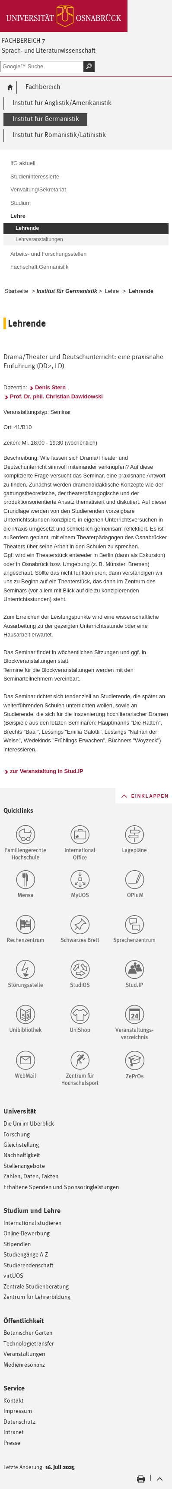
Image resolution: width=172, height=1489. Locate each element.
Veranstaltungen (24, 1353)
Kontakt (13, 1400)
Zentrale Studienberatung (36, 1286)
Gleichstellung (21, 1144)
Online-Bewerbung (26, 1233)
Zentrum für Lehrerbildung (36, 1296)
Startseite (16, 291)
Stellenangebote (24, 1165)
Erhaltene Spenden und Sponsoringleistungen (61, 1186)
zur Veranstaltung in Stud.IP (46, 771)
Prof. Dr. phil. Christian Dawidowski (56, 396)
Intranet (13, 1431)
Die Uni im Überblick (28, 1123)
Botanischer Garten (27, 1332)
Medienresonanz (24, 1364)
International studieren (32, 1222)
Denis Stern (50, 387)
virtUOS (13, 1275)
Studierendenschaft (28, 1265)
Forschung (16, 1134)
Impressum (17, 1410)
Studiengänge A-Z (25, 1254)
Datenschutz (19, 1421)
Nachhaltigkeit (21, 1154)
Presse (11, 1442)
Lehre (112, 291)
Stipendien (17, 1243)
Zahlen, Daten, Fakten (30, 1176)
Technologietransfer (28, 1343)
